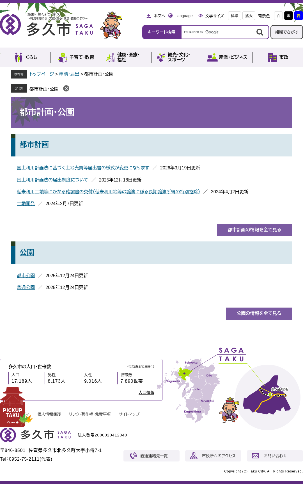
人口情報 (146, 392)
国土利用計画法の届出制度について (52, 180)
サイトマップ (129, 414)
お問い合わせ (275, 456)
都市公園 (26, 275)
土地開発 (26, 203)
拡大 (248, 16)
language (184, 16)
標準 (234, 16)
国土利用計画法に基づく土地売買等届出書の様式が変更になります (83, 167)
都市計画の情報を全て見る (254, 229)
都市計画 (34, 144)
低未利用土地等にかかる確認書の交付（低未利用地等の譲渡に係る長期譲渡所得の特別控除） (108, 191)
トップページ (41, 74)
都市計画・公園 (44, 89)
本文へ (159, 16)
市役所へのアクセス (219, 456)
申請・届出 (69, 74)
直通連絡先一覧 (154, 456)
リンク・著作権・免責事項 (90, 414)
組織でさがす (287, 32)
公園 (27, 252)
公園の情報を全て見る (259, 313)
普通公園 (26, 287)
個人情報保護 (49, 414)
